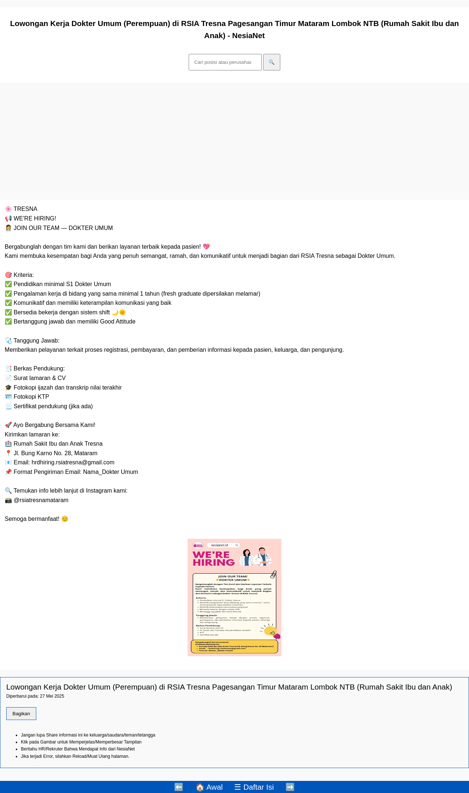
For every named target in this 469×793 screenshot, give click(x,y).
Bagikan (21, 713)
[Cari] (225, 62)
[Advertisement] (234, 141)
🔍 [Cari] (272, 62)
